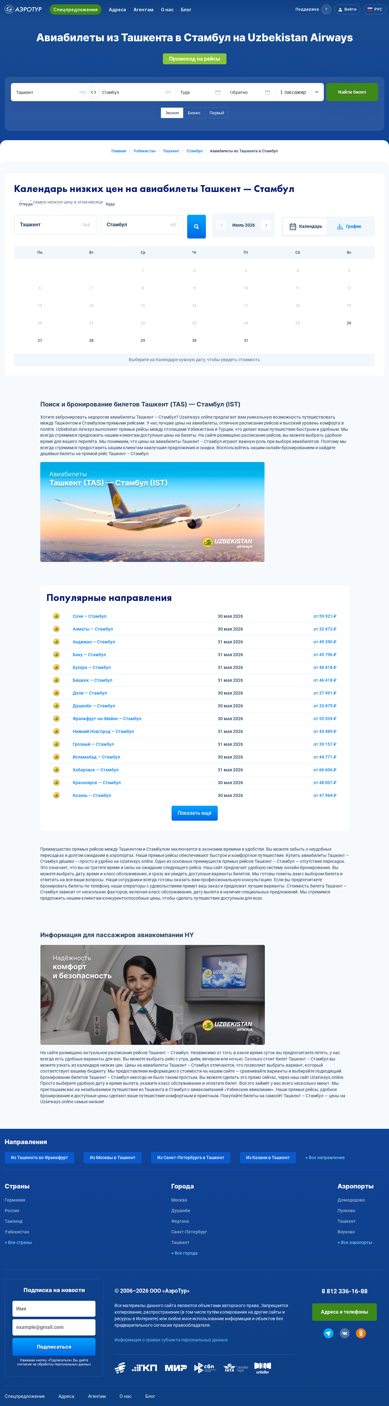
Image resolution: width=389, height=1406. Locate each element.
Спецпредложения (75, 9)
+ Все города (184, 1253)
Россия (12, 1210)
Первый (217, 112)
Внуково (346, 1231)
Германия (15, 1199)
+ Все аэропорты (355, 1242)
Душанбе (180, 1210)
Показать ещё (195, 813)
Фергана (180, 1221)
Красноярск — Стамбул (97, 782)
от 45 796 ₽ (325, 654)
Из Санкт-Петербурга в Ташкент (190, 1157)
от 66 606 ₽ (325, 769)
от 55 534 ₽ (325, 718)
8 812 (344, 1291)
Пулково (346, 1210)
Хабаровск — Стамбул (96, 769)
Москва (179, 1199)
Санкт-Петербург (189, 1231)
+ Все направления (325, 1157)
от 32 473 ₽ (325, 629)
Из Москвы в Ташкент (112, 1157)
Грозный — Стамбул (93, 744)
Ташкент (180, 1242)
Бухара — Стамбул (92, 667)
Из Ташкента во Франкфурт (39, 1157)
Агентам (143, 9)
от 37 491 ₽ (325, 693)
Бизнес (194, 112)
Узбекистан (17, 1231)
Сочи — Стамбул (89, 616)
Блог (186, 9)
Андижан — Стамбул (94, 641)
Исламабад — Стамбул (96, 757)
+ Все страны (18, 1242)
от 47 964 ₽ (325, 795)
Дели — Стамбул (90, 693)
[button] (313, 9)
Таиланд (13, 1221)
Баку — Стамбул (89, 654)
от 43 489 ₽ (325, 731)
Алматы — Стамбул (93, 629)
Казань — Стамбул (92, 795)
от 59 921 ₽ (325, 616)
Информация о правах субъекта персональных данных (171, 1339)
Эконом (172, 112)
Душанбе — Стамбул (94, 705)
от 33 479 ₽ (325, 705)
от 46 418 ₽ (325, 680)
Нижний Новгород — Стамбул (103, 731)
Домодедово (351, 1199)
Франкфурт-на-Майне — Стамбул (107, 718)
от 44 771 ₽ (325, 757)
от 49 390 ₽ (325, 641)
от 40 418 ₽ (325, 667)
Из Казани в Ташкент (268, 1157)
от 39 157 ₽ (325, 744)
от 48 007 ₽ (325, 782)
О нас (167, 9)
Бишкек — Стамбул (92, 680)
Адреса (117, 9)
